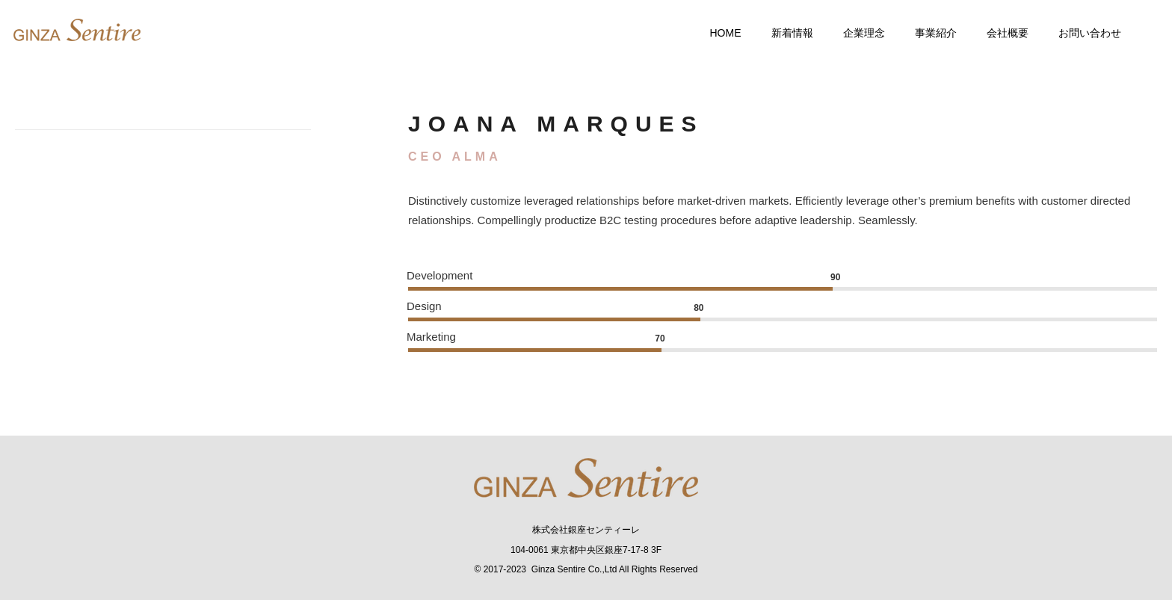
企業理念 (854, 33)
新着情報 (783, 33)
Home (716, 33)
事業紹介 (926, 33)
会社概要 (998, 33)
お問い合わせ (1080, 33)
